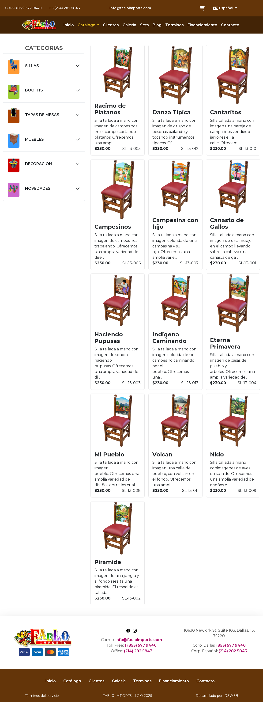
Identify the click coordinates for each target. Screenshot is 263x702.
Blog (157, 25)
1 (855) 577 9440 (141, 645)
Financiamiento (202, 25)
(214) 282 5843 (64, 8)
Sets (144, 25)
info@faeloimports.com (130, 8)
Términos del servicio (42, 696)
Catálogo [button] (87, 25)
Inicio (69, 25)
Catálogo (72, 681)
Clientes (111, 25)
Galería (129, 25)
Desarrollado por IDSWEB (217, 696)
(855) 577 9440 (23, 8)
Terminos (174, 25)
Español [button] (223, 8)
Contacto (230, 25)
